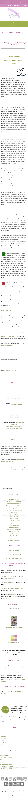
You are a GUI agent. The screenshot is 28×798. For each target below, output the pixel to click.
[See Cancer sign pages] (14, 781)
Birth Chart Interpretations (14, 501)
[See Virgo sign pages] (22, 781)
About (2, 734)
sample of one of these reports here (13, 332)
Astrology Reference (14, 531)
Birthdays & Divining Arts (14, 523)
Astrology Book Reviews (14, 536)
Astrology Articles (14, 508)
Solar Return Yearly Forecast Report (12, 317)
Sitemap (2, 740)
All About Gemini (14, 415)
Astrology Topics (14, 533)
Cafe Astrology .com (14, 13)
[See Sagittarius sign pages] (10, 787)
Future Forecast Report (16, 404)
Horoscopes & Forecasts (14, 503)
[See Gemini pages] (10, 781)
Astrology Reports (14, 499)
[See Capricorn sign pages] (14, 787)
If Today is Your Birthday (11, 370)
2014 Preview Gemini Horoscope (14, 409)
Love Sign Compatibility (14, 520)
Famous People (14, 514)
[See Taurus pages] (6, 781)
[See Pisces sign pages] (22, 787)
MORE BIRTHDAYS (6, 310)
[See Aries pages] (2, 781)
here (19, 654)
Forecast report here (6, 345)
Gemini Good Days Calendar (14, 398)
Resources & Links (14, 538)
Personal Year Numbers (7, 461)
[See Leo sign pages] (18, 781)
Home (2, 731)
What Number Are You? (14, 642)
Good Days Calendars (6, 764)
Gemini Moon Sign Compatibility (14, 426)
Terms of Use (3, 738)
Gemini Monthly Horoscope (14, 392)
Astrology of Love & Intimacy (14, 510)
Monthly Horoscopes (5, 762)
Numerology (14, 439)
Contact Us (3, 736)
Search (2, 744)
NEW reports (12, 594)
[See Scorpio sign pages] (6, 787)
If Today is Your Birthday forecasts (14, 558)
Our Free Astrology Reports (14, 554)
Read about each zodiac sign (14, 627)
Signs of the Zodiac (14, 516)
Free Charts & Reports (6, 757)
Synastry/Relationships (14, 525)
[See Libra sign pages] (25, 781)
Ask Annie (14, 512)
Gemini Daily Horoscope (19, 388)
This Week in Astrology (6, 768)
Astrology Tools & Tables (14, 529)
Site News (3, 742)
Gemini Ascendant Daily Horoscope (14, 396)
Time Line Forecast (9, 576)
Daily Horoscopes (4, 759)
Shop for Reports (4, 755)
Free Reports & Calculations (13, 540)
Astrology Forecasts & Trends (14, 505)
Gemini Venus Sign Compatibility (14, 428)
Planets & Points (14, 518)
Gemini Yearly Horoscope (14, 390)
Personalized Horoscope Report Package (14, 588)
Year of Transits (8, 582)
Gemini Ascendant (14, 417)
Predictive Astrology (14, 527)
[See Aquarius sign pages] (18, 787)
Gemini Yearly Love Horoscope (14, 394)
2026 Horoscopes (14, 550)
